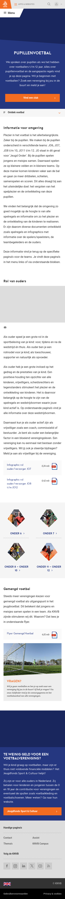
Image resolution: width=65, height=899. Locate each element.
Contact (7, 837)
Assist (36, 837)
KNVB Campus (41, 843)
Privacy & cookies (53, 893)
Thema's (7, 843)
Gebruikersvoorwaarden (15, 893)
